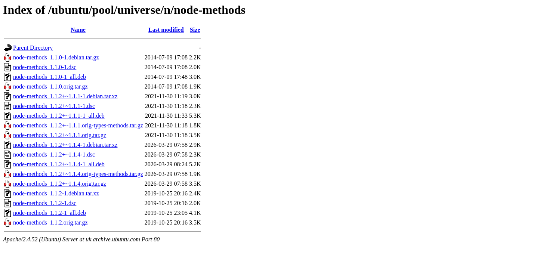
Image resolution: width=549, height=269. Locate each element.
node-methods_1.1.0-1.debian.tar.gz (56, 57)
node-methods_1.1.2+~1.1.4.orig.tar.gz (59, 183)
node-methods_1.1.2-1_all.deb (49, 213)
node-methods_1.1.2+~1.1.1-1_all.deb (59, 115)
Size (195, 30)
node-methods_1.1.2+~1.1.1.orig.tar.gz (59, 135)
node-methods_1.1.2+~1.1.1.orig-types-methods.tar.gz (78, 125)
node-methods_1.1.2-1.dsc (44, 203)
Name (78, 30)
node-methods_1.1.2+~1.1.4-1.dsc (54, 154)
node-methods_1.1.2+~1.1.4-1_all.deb (59, 164)
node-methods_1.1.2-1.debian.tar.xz (56, 193)
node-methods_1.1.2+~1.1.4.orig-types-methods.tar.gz (78, 174)
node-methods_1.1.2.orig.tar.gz (50, 222)
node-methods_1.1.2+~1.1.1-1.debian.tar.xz (65, 96)
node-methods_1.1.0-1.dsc (44, 67)
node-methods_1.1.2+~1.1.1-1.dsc (54, 106)
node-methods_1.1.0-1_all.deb (49, 77)
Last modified (166, 30)
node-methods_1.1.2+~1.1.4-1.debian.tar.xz (65, 145)
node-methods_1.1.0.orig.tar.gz (50, 86)
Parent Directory (33, 47)
